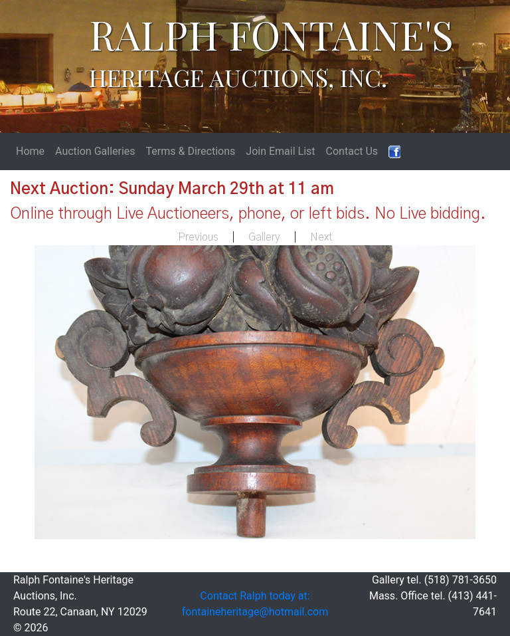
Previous (198, 237)
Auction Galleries (95, 151)
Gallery (264, 237)
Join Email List (280, 151)
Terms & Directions (191, 151)
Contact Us (352, 151)
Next (321, 237)
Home (30, 151)
